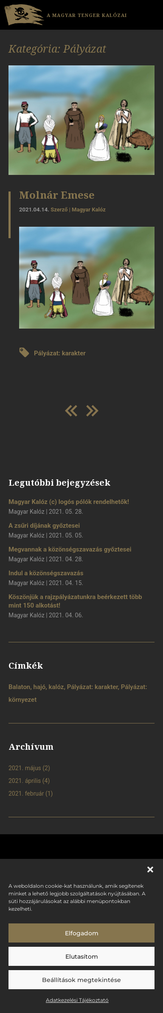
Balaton (19, 687)
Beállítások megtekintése (81, 980)
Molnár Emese (57, 195)
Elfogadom (81, 933)
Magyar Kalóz (89, 209)
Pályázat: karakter (60, 353)
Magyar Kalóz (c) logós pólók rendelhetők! (68, 502)
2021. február (26, 793)
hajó (40, 687)
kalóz (56, 687)
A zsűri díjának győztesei (44, 525)
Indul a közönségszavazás (45, 573)
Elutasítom (81, 956)
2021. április (24, 780)
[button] (150, 869)
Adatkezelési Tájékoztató (77, 1000)
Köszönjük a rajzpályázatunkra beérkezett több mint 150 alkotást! (75, 601)
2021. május (24, 768)
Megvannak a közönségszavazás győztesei (70, 549)
